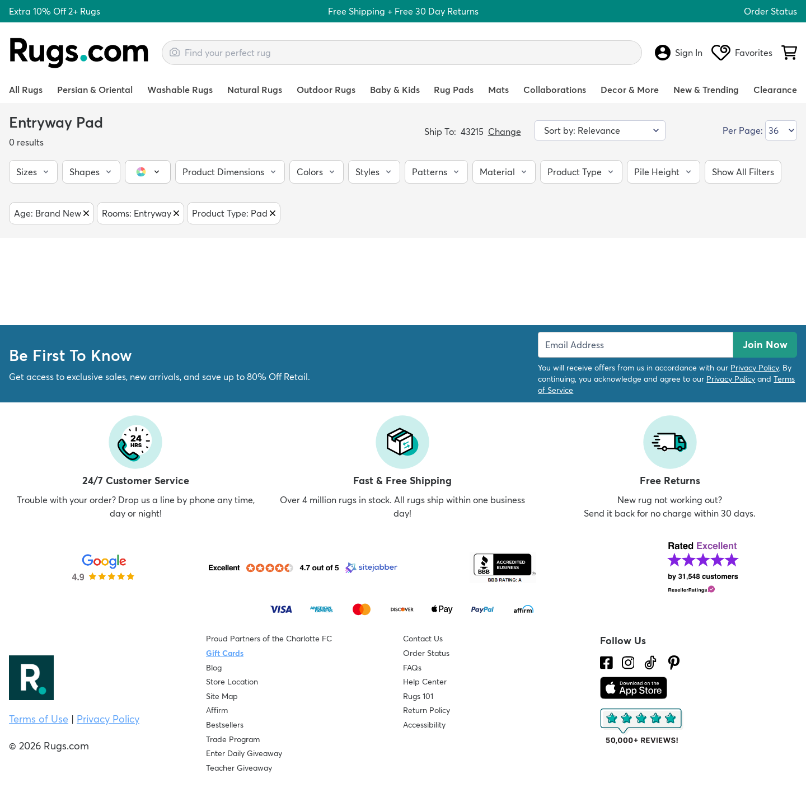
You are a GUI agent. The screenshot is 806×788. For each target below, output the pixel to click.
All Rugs (26, 89)
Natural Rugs (254, 89)
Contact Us (423, 639)
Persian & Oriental (95, 89)
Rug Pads (454, 89)
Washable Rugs (180, 89)
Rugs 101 (418, 696)
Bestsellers (224, 725)
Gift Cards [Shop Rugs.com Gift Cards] (224, 653)
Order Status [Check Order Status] (426, 653)
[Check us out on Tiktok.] (650, 662)
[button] (33, 172)
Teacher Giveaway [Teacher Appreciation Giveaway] (239, 768)
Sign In (678, 52)
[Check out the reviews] (642, 726)
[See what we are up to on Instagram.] (628, 662)
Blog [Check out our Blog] (214, 668)
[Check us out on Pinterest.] (674, 662)
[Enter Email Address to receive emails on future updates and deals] (635, 345)
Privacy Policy (754, 368)
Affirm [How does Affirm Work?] (217, 710)
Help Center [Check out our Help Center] (425, 682)
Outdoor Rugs (326, 89)
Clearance (775, 89)
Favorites (741, 52)
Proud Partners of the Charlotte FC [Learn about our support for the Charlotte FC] (269, 639)
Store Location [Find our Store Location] (232, 682)
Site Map (222, 696)
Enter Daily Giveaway (244, 753)
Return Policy (426, 710)
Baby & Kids (395, 89)
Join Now (765, 344)
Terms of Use (38, 718)
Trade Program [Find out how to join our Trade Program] (233, 739)
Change (504, 131)
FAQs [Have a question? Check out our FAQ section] (412, 668)
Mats (498, 89)
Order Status (770, 11)
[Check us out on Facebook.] (606, 662)
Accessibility (424, 725)
